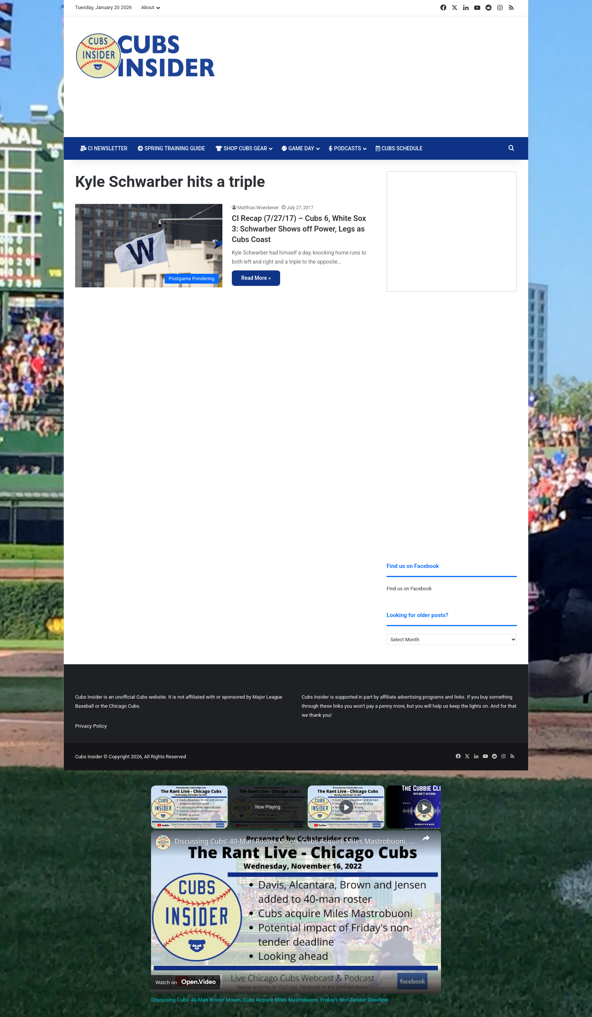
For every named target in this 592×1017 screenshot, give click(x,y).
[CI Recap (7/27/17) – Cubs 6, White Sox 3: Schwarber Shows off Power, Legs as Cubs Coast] (148, 245)
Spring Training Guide (171, 148)
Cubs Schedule (399, 148)
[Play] (346, 807)
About (147, 7)
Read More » (256, 278)
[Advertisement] (371, 77)
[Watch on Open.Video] (185, 982)
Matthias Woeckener (258, 207)
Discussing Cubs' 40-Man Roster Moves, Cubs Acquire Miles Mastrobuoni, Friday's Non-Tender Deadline (294, 841)
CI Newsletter (103, 148)
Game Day (298, 148)
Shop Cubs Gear (241, 148)
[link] (163, 842)
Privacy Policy (91, 726)
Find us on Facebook (409, 588)
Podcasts (345, 148)
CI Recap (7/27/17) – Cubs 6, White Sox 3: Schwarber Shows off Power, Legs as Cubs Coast (299, 229)
